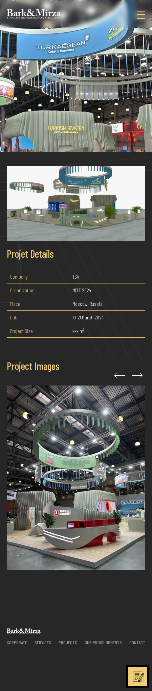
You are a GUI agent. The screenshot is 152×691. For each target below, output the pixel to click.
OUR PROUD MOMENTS (103, 642)
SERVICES (43, 642)
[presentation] (118, 375)
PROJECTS (68, 642)
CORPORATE (17, 642)
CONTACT (137, 642)
